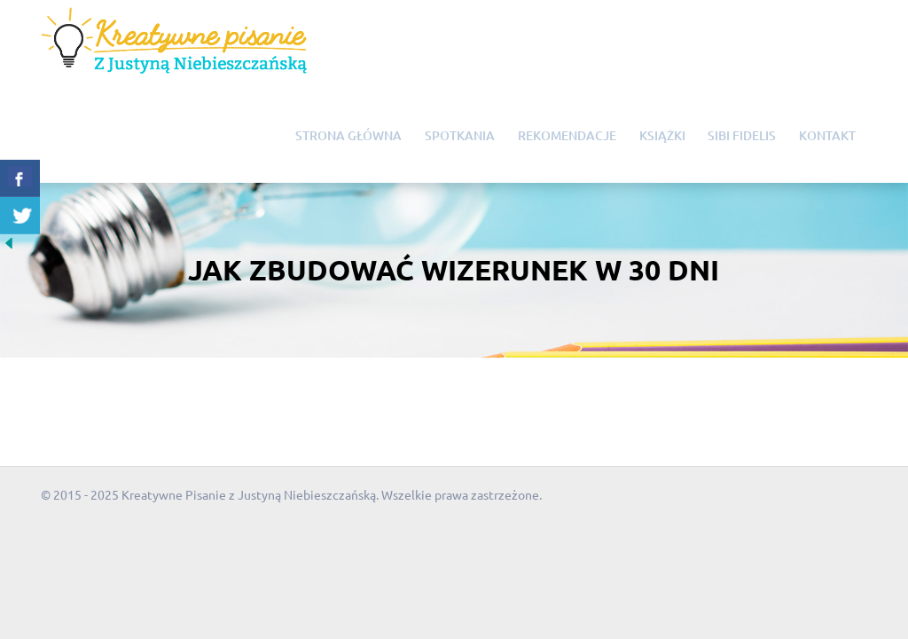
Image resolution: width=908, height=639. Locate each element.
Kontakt (827, 135)
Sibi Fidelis (742, 135)
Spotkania (460, 135)
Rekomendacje (567, 135)
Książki (662, 135)
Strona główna (348, 135)
